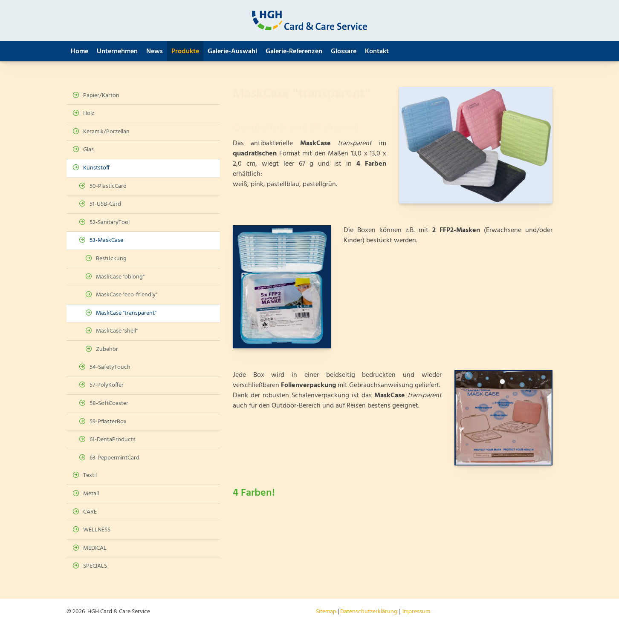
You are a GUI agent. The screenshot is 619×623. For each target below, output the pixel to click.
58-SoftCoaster (109, 403)
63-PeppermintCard (114, 458)
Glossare (343, 51)
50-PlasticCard (108, 186)
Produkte (185, 51)
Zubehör (107, 349)
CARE (90, 512)
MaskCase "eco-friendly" (126, 295)
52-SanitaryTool (110, 222)
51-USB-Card (105, 204)
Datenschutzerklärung (368, 612)
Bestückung (111, 259)
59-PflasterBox (108, 422)
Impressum (416, 612)
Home (79, 51)
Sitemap (326, 612)
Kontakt (377, 51)
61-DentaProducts (113, 440)
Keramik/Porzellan (106, 132)
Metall (91, 494)
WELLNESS (96, 530)
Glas (88, 150)
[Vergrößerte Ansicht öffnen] (475, 145)
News (154, 51)
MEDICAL (95, 548)
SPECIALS (95, 566)
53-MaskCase (106, 240)
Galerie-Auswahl (232, 51)
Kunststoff (96, 168)
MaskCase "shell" (117, 331)
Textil (90, 475)
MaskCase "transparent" (126, 313)
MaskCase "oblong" (120, 277)
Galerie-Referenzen (294, 51)
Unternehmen (117, 51)
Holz (88, 113)
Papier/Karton (101, 95)
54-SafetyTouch (110, 367)
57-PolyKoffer (107, 385)
